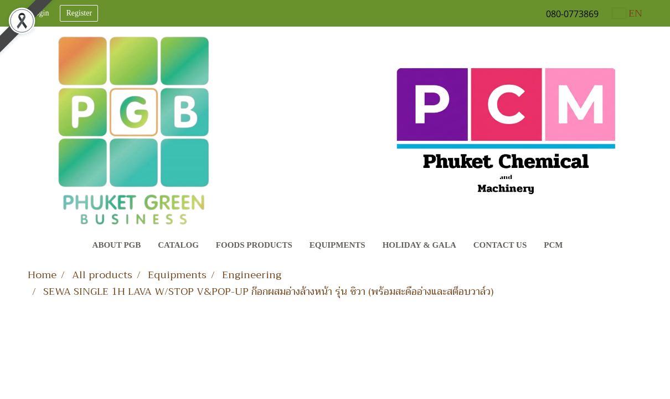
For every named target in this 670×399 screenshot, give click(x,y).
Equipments (337, 245)
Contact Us (500, 245)
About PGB (116, 245)
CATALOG (178, 245)
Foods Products (254, 245)
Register (79, 13)
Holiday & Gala (419, 245)
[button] (581, 246)
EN (627, 13)
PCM (553, 245)
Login (39, 13)
